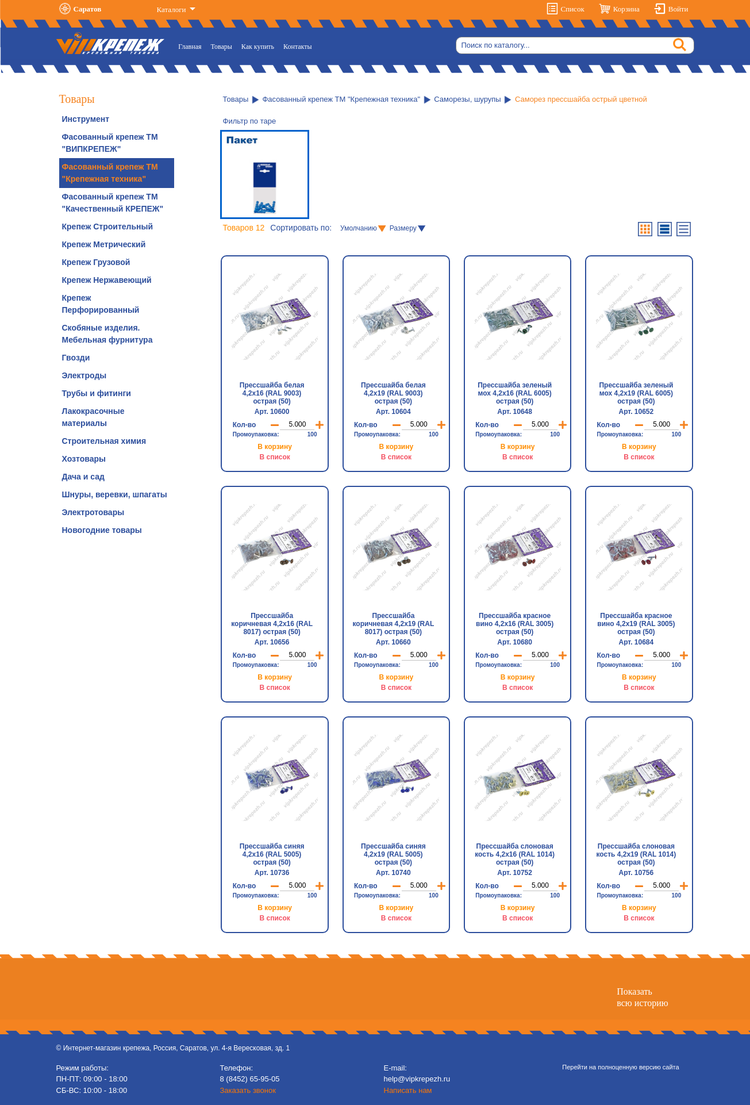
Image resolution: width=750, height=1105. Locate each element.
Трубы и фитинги (96, 393)
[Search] (575, 45)
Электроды (84, 375)
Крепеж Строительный (107, 226)
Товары (221, 47)
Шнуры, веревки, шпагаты (114, 494)
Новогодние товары (102, 530)
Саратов (88, 9)
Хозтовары (84, 458)
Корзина (626, 9)
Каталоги (172, 9)
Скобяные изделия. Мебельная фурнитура (107, 333)
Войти (678, 9)
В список (274, 457)
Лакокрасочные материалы (93, 417)
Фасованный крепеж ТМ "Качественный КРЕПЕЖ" (113, 202)
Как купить (257, 47)
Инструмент (86, 119)
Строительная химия (104, 441)
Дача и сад (83, 476)
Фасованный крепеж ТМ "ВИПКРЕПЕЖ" (110, 143)
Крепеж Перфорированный (101, 303)
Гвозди (76, 357)
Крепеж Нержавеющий (107, 280)
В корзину (274, 447)
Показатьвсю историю (642, 997)
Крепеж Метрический (104, 244)
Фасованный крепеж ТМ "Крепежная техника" (110, 172)
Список (572, 9)
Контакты (297, 47)
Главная (192, 46)
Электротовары (93, 512)
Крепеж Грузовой (96, 262)
